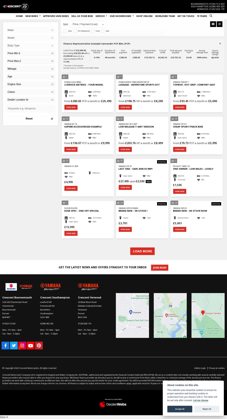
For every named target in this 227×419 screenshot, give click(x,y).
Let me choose (200, 400)
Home (19, 16)
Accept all (179, 409)
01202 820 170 (216, 9)
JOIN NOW (159, 267)
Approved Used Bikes (56, 16)
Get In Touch (185, 16)
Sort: (66, 24)
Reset (39, 118)
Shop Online (144, 16)
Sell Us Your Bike (82, 16)
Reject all (207, 409)
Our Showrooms (121, 16)
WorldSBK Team (165, 16)
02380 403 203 (216, 6)
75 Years (202, 16)
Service (100, 16)
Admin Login (200, 368)
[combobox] (31, 30)
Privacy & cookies (217, 368)
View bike (71, 107)
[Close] (220, 43)
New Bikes (32, 16)
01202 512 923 (216, 4)
